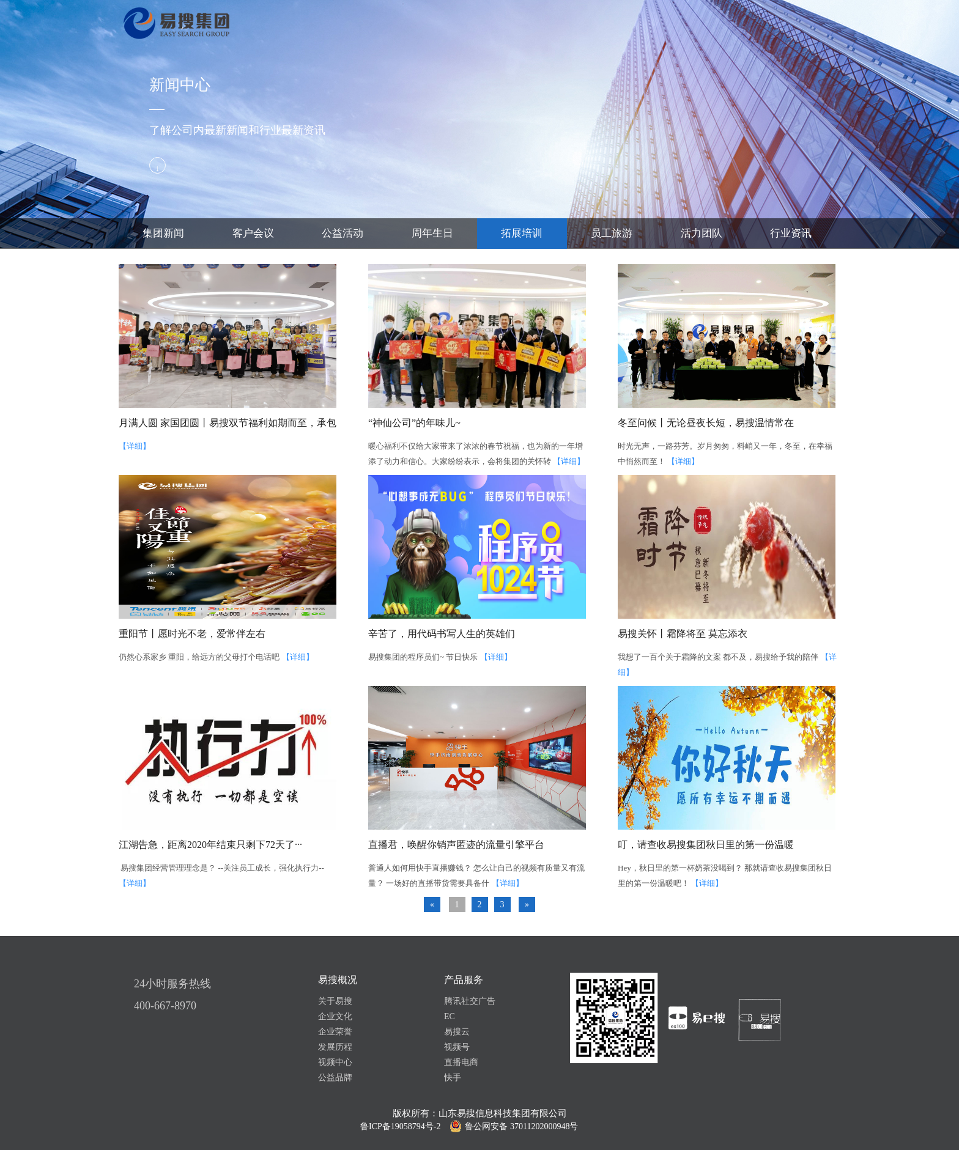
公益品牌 (335, 1077)
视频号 (457, 1047)
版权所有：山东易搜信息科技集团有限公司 (480, 1113)
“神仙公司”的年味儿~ (414, 423)
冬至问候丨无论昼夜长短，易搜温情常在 (706, 423)
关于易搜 (335, 1001)
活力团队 (701, 233)
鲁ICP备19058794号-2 (400, 1126)
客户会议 (253, 233)
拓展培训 (521, 233)
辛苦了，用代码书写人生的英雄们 (441, 633)
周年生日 (432, 233)
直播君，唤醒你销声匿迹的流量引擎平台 (456, 844)
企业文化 (335, 1016)
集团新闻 (163, 233)
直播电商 (461, 1062)
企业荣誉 (335, 1031)
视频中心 (335, 1062)
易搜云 (457, 1031)
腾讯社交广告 (469, 1001)
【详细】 (134, 446)
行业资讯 (791, 233)
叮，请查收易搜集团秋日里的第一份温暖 (706, 844)
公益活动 (342, 233)
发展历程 (335, 1047)
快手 (452, 1077)
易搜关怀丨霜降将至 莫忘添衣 (682, 633)
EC (449, 1016)
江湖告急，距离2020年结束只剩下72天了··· (210, 844)
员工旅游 (611, 233)
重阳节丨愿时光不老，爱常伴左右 (192, 633)
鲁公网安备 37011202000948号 (521, 1126)
